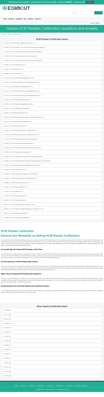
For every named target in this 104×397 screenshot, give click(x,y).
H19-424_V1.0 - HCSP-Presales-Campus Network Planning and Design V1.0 (23, 51)
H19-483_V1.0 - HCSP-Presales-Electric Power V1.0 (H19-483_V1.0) (21, 174)
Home (5, 19)
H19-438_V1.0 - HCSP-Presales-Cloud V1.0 (14, 65)
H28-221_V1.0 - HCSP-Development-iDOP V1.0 (16, 213)
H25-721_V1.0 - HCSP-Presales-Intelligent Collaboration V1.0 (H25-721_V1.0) (23, 209)
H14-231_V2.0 (7, 371)
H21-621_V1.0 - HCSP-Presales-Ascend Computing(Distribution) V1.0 (21, 91)
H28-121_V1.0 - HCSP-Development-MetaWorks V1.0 (17, 121)
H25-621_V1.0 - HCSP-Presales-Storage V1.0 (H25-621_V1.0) (19, 204)
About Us (23, 385)
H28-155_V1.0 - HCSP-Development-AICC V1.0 (16, 113)
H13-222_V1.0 (7, 332)
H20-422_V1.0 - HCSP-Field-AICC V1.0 (13, 69)
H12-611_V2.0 (7, 314)
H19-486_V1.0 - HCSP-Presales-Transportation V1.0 (17, 182)
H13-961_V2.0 (7, 362)
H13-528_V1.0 (7, 349)
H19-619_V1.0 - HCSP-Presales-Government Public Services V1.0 (20, 56)
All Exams (32, 385)
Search (98, 13)
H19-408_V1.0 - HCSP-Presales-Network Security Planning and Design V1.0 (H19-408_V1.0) (27, 161)
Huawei (9, 34)
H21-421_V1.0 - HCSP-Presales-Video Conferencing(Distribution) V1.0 (22, 82)
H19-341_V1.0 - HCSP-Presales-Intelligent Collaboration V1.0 (19, 43)
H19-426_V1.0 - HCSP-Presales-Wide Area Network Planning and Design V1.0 (24, 117)
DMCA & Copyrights (81, 385)
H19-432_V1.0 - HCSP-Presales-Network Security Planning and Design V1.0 (23, 60)
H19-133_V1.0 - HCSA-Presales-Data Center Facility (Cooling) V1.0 (21, 139)
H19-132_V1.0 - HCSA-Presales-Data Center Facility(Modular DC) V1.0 (22, 134)
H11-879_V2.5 (7, 310)
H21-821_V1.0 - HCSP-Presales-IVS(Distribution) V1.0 (17, 100)
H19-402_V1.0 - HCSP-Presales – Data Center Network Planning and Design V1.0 (24, 47)
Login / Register (95, 23)
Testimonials (59, 385)
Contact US (69, 385)
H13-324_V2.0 (7, 341)
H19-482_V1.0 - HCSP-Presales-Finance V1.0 (15, 169)
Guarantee (19, 19)
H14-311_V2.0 (7, 376)
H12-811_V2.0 (7, 319)
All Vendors (11, 19)
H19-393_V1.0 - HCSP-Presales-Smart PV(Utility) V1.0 (17, 152)
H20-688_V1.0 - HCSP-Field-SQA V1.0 (13, 73)
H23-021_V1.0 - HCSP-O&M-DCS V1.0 (13, 191)
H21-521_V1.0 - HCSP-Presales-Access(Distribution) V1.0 (18, 86)
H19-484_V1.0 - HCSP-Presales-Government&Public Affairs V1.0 (20, 178)
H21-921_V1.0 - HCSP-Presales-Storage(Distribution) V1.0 (18, 104)
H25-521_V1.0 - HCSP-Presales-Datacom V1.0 (15, 196)
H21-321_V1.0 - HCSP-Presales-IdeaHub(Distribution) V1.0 (19, 78)
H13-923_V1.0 (7, 358)
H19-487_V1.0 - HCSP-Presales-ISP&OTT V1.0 (15, 187)
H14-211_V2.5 (7, 367)
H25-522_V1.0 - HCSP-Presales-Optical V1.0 (15, 200)
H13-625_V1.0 (7, 354)
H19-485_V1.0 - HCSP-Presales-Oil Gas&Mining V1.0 (17, 217)
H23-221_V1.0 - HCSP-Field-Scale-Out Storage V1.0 (17, 108)
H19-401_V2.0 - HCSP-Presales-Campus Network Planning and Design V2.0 (23, 156)
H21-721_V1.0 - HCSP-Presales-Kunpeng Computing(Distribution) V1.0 (22, 95)
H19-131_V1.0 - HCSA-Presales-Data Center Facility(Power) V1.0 (20, 130)
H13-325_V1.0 (7, 345)
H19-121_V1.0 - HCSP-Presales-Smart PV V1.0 (15, 126)
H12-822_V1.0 (7, 323)
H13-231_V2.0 (7, 336)
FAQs (24, 19)
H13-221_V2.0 (7, 327)
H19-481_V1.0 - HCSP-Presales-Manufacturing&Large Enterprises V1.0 (22, 165)
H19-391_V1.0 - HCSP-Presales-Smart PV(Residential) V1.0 (19, 143)
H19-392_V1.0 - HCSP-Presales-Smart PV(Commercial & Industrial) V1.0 (22, 148)
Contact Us (37, 19)
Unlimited (30, 19)
